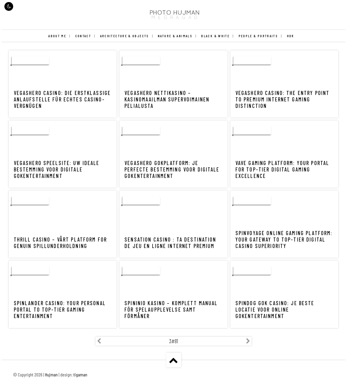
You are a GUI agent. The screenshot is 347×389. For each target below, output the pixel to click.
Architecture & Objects (124, 36)
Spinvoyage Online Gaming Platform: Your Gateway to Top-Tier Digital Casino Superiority (284, 239)
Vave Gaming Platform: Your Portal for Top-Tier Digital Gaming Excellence (282, 169)
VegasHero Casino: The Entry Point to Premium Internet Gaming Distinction (282, 99)
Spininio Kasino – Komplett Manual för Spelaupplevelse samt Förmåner (171, 309)
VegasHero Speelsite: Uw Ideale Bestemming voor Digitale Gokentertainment (57, 169)
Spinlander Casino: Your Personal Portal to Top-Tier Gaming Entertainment (60, 309)
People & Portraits (258, 36)
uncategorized (31, 60)
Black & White (215, 36)
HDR (290, 36)
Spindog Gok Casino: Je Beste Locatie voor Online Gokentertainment (274, 309)
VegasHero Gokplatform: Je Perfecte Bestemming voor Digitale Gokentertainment (171, 169)
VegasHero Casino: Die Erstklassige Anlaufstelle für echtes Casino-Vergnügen (62, 99)
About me (57, 36)
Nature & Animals (175, 36)
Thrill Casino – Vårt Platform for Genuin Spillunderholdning (60, 242)
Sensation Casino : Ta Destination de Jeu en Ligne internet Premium (170, 242)
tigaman (80, 374)
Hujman (51, 374)
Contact (83, 36)
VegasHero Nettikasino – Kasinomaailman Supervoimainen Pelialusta (166, 99)
